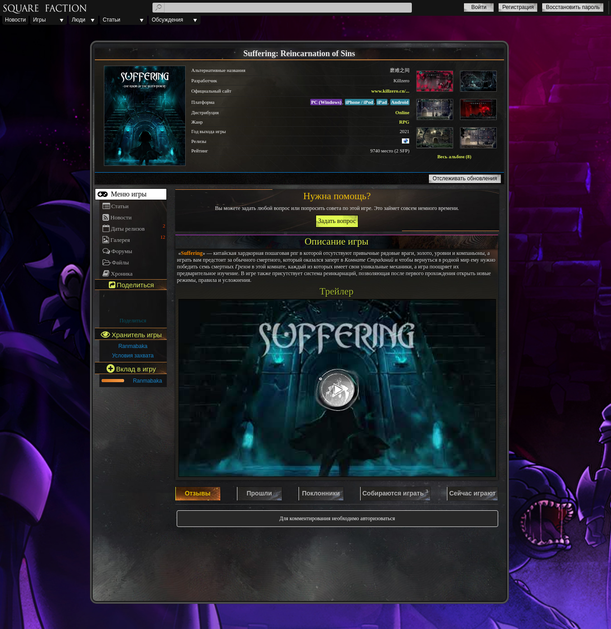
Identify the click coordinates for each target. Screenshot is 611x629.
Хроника (122, 273)
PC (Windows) (326, 102)
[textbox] (281, 8)
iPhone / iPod (359, 102)
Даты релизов (128, 228)
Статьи (111, 20)
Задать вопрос (337, 221)
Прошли (259, 493)
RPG (404, 122)
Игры (39, 20)
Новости (15, 20)
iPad (382, 102)
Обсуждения (167, 20)
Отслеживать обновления (465, 178)
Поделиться (133, 320)
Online (402, 112)
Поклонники (321, 493)
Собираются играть (395, 493)
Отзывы (197, 493)
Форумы (121, 251)
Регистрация (518, 7)
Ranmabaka (132, 346)
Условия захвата (132, 355)
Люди (78, 20)
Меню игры (128, 194)
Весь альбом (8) (454, 156)
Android (400, 102)
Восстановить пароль (573, 7)
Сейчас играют (472, 493)
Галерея (120, 239)
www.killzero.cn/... (390, 91)
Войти (478, 7)
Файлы (120, 262)
